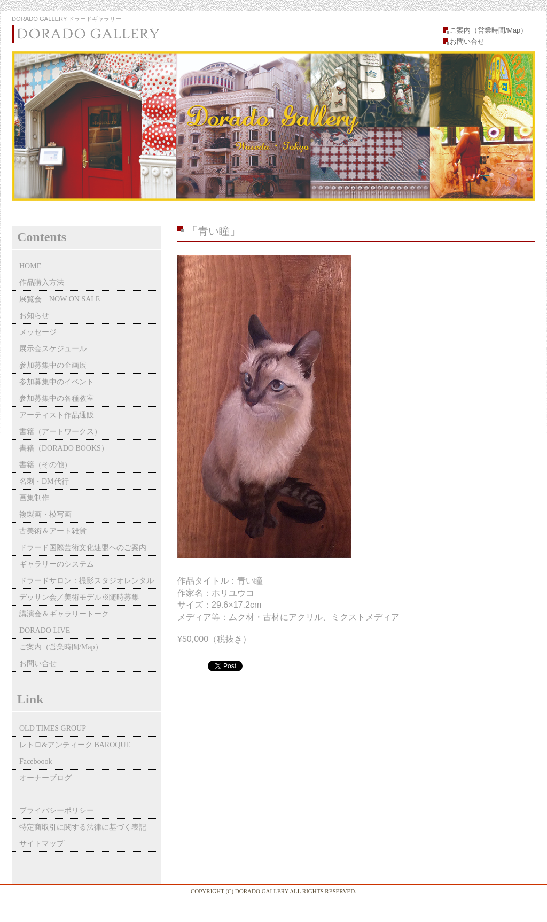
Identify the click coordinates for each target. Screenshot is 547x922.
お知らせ (34, 316)
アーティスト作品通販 (60, 415)
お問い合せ (467, 41)
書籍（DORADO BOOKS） (63, 448)
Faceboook (35, 761)
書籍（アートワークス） (60, 432)
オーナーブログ (45, 778)
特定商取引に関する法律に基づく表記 (82, 827)
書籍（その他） (45, 465)
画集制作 (34, 498)
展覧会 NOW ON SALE (59, 299)
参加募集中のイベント (56, 382)
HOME (30, 266)
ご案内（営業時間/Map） (488, 30)
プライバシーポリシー (56, 811)
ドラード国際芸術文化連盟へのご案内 (82, 548)
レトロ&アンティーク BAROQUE (74, 745)
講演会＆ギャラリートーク (64, 614)
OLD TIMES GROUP (52, 728)
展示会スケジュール (53, 349)
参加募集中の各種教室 (56, 398)
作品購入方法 (41, 282)
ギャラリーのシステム (56, 564)
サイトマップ (41, 844)
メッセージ (38, 332)
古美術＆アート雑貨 (53, 531)
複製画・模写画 (45, 514)
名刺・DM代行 (44, 481)
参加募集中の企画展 (53, 365)
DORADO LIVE (44, 630)
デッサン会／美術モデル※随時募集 (79, 597)
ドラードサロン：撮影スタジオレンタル (86, 581)
